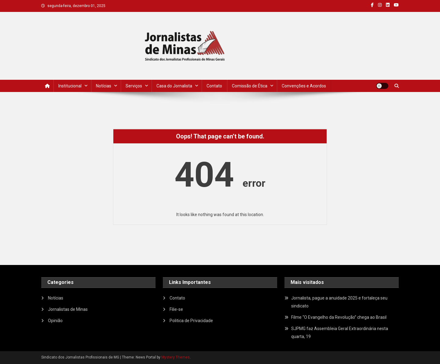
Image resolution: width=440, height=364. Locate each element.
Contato (214, 85)
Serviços (134, 85)
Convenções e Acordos (304, 85)
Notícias (103, 85)
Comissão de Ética (249, 85)
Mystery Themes (175, 357)
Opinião (55, 320)
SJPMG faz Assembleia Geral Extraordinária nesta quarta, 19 (339, 332)
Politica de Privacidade (191, 320)
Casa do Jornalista (174, 85)
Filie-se (176, 309)
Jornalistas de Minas (68, 309)
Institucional (70, 85)
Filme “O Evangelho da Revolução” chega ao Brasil (339, 317)
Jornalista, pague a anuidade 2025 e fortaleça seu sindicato (339, 302)
